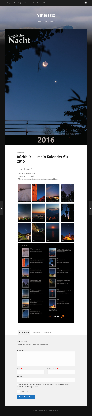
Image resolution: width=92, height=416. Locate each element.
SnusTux (46, 15)
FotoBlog (7, 3)
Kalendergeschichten (20, 3)
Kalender (36, 3)
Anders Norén (54, 411)
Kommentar (20, 350)
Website (19, 377)
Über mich (46, 3)
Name (19, 369)
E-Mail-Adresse (52, 369)
